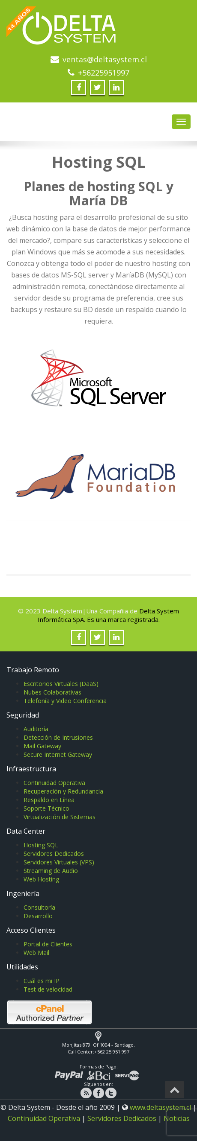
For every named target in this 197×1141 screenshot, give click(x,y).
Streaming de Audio (51, 871)
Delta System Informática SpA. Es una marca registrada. (108, 615)
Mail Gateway (42, 746)
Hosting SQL (41, 845)
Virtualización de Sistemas (60, 817)
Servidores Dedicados (54, 853)
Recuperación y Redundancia (63, 791)
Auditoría (36, 729)
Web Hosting (41, 879)
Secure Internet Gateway (58, 754)
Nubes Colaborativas (52, 692)
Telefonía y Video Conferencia (65, 701)
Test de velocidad (48, 989)
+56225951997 (103, 72)
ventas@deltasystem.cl (105, 59)
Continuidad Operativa (54, 783)
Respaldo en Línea (49, 800)
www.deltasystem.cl (160, 1107)
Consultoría (39, 907)
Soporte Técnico (46, 808)
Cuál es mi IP (42, 981)
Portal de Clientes (48, 944)
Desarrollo (38, 916)
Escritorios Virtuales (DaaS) (61, 684)
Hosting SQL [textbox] (99, 162)
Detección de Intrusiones (58, 737)
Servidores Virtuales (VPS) (59, 862)
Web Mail (36, 952)
